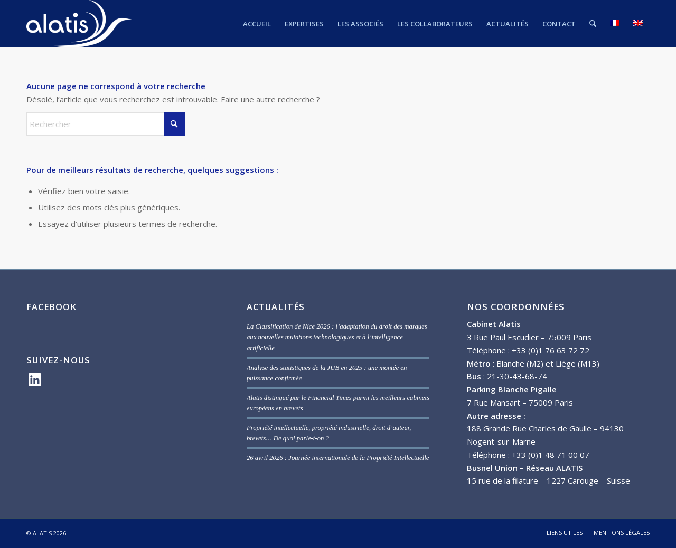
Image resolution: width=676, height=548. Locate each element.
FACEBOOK (51, 307)
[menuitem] (257, 23)
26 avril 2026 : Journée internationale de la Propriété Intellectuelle (338, 458)
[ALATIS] (79, 23)
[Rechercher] (593, 23)
